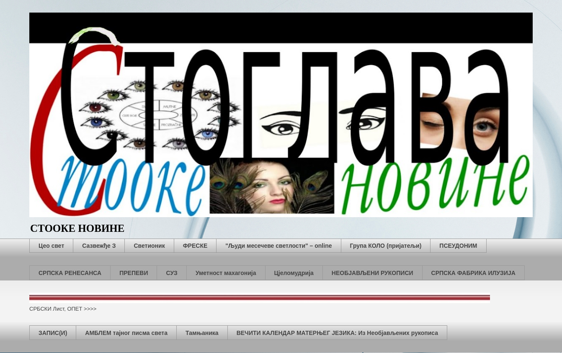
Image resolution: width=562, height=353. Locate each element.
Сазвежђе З (99, 245)
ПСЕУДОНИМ (458, 245)
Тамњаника (202, 333)
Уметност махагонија (226, 273)
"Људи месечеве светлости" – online (278, 245)
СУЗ (171, 273)
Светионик (149, 245)
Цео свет (51, 245)
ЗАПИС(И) (53, 333)
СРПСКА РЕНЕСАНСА (70, 273)
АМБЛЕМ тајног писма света (126, 333)
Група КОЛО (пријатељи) (386, 245)
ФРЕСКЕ (195, 245)
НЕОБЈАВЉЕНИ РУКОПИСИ (372, 273)
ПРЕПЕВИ (133, 273)
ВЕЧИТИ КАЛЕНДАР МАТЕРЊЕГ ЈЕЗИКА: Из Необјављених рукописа (337, 333)
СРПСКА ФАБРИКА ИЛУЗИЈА (473, 273)
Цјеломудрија (294, 273)
